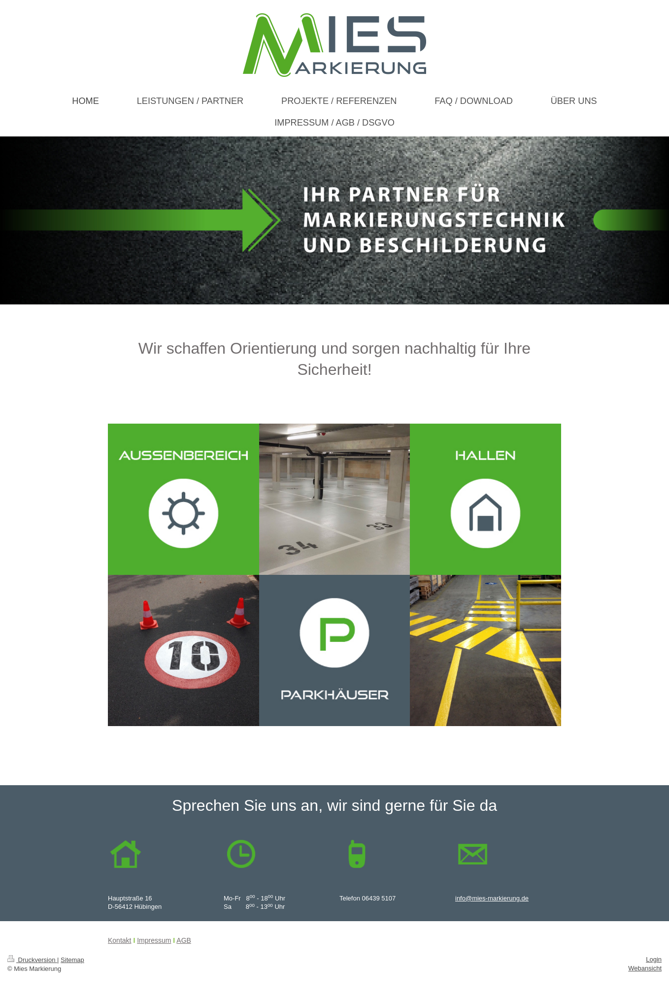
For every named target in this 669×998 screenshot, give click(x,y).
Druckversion (32, 960)
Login (654, 959)
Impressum (154, 940)
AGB (183, 940)
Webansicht (645, 968)
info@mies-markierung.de (492, 898)
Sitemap (72, 960)
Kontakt (119, 940)
